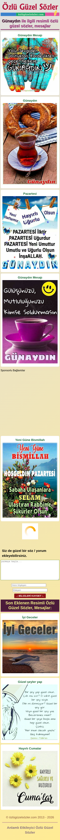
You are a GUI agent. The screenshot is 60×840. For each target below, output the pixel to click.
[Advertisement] (30, 404)
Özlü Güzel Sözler (30, 8)
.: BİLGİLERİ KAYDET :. (30, 595)
